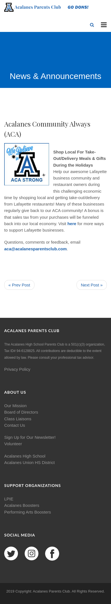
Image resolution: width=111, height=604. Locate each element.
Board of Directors (21, 412)
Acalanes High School (24, 456)
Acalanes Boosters (21, 505)
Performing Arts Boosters (27, 512)
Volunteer (13, 443)
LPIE (8, 498)
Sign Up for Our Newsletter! (29, 437)
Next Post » (92, 285)
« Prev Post (19, 285)
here (71, 223)
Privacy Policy (17, 369)
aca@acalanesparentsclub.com (35, 248)
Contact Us (14, 425)
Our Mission (15, 405)
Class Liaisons (17, 418)
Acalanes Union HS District (29, 462)
